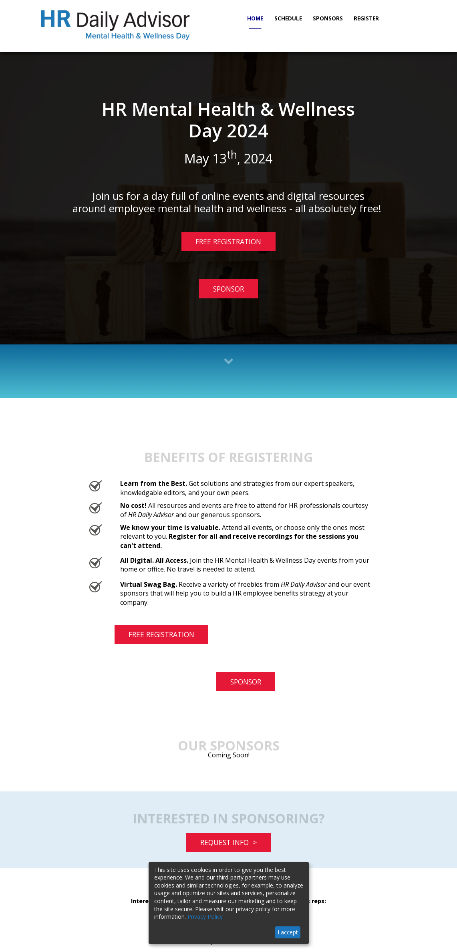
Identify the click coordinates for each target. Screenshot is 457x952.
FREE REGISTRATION (221, 243)
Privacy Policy (205, 916)
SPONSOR (228, 289)
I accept (288, 932)
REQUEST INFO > (228, 842)
